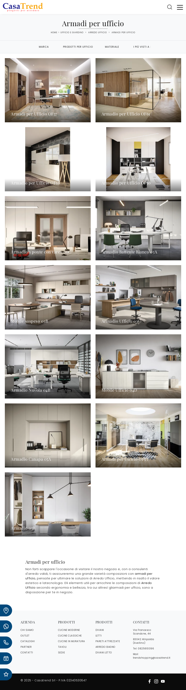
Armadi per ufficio (123, 32)
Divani (100, 630)
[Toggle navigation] (180, 7)
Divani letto (104, 652)
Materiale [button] (112, 46)
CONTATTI (27, 652)
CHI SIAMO (27, 630)
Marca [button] (44, 46)
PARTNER (26, 647)
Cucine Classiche (70, 635)
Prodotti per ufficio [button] (78, 46)
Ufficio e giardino (71, 32)
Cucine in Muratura (71, 641)
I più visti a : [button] (142, 46)
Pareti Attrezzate (108, 641)
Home (54, 32)
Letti (99, 635)
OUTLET (25, 635)
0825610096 (146, 648)
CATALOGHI (28, 641)
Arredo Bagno (105, 647)
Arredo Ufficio (97, 32)
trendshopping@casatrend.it (151, 657)
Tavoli (62, 647)
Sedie (61, 652)
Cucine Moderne (69, 630)
